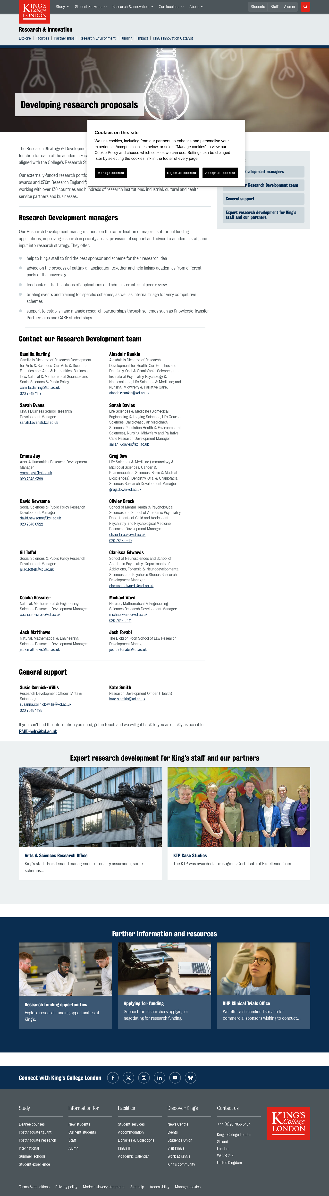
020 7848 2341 (120, 621)
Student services (140, 1125)
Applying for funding (144, 1003)
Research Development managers (255, 171)
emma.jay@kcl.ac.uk (36, 473)
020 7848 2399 (31, 479)
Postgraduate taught (41, 1133)
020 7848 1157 (31, 394)
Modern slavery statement (104, 1187)
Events (189, 1133)
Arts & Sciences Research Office (56, 855)
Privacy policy (66, 1187)
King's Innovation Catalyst (173, 39)
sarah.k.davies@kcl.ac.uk (129, 444)
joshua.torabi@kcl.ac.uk (128, 650)
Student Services (92, 8)
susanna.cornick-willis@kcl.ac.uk (45, 704)
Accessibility (159, 1187)
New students (90, 1125)
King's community (189, 1165)
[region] (166, 153)
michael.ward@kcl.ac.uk (128, 615)
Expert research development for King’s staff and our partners (261, 214)
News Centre (189, 1125)
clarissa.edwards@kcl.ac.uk (131, 586)
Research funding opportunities (56, 1004)
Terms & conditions (34, 1187)
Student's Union (189, 1141)
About (197, 8)
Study (64, 8)
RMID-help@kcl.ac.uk (38, 732)
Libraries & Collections (140, 1141)
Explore (25, 39)
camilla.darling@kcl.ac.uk (40, 388)
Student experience (41, 1165)
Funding (126, 39)
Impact (142, 39)
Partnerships (64, 39)
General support (240, 198)
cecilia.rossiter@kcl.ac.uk (40, 615)
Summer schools (41, 1157)
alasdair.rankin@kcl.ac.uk (129, 393)
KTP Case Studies (190, 855)
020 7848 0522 (31, 524)
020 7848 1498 (31, 711)
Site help (137, 1187)
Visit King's (189, 1149)
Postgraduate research (41, 1141)
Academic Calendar (140, 1157)
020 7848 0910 (120, 541)
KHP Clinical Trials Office (246, 1003)
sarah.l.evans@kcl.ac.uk (39, 422)
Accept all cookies (220, 173)
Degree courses (41, 1125)
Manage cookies (188, 1187)
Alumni (289, 7)
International (41, 1149)
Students (258, 7)
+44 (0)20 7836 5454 (234, 1124)
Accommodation (140, 1133)
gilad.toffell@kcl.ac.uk (37, 569)
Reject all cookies (181, 173)
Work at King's (189, 1157)
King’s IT (140, 1149)
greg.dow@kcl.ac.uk (125, 490)
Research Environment (97, 39)
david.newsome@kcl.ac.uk (40, 518)
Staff (274, 7)
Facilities (42, 39)
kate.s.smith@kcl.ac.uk (127, 699)
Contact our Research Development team (262, 185)
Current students (90, 1133)
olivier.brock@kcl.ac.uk (127, 535)
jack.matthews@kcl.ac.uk (40, 650)
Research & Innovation (134, 8)
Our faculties (172, 8)
